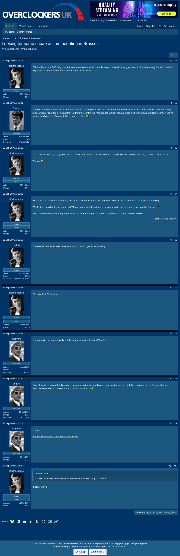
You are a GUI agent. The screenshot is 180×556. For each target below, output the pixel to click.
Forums (10, 26)
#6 (176, 287)
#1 (176, 60)
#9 (176, 423)
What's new (25, 26)
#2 (176, 103)
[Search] (169, 26)
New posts (9, 31)
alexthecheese (12, 49)
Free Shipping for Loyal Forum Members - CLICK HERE (118, 20)
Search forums (24, 31)
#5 (176, 240)
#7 (176, 333)
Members (43, 26)
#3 (176, 148)
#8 (176, 378)
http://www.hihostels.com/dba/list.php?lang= (55, 436)
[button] (33, 26)
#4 (176, 194)
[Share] (171, 61)
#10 (175, 466)
